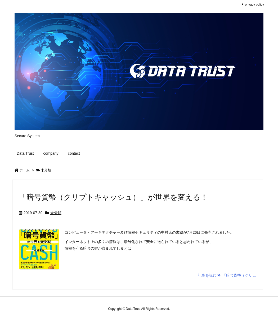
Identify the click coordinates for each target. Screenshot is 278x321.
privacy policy (254, 4)
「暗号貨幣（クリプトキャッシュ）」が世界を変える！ (113, 197)
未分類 (55, 213)
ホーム (24, 170)
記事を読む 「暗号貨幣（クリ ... (227, 275)
